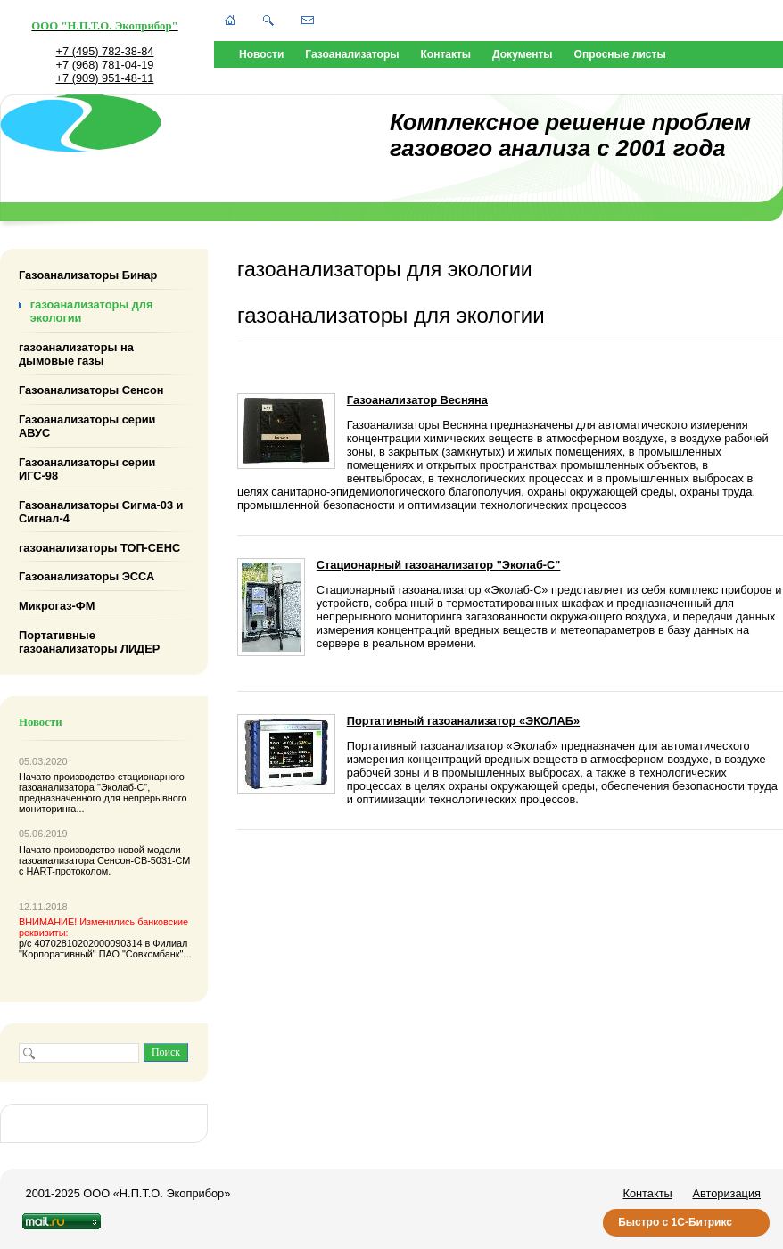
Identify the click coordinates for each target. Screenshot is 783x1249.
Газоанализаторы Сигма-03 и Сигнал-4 (101, 510)
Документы (522, 54)
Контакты (446, 54)
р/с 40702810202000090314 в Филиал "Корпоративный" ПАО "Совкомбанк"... (105, 937)
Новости (261, 54)
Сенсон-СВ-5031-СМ (143, 860)
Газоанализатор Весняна (417, 400)
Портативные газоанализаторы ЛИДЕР (89, 642)
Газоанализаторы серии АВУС (87, 426)
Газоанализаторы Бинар (88, 275)
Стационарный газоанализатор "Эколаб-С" (439, 564)
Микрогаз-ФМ (57, 605)
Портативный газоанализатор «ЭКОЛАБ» (463, 720)
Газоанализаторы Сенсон (91, 390)
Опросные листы (620, 54)
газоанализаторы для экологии (91, 311)
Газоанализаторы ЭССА (86, 576)
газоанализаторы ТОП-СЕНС (99, 547)
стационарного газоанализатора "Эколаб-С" (102, 782)
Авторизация (726, 1193)
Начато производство (68, 776)
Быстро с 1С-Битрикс (675, 1222)
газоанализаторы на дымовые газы (76, 354)
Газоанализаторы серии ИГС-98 (87, 469)
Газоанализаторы (352, 54)
